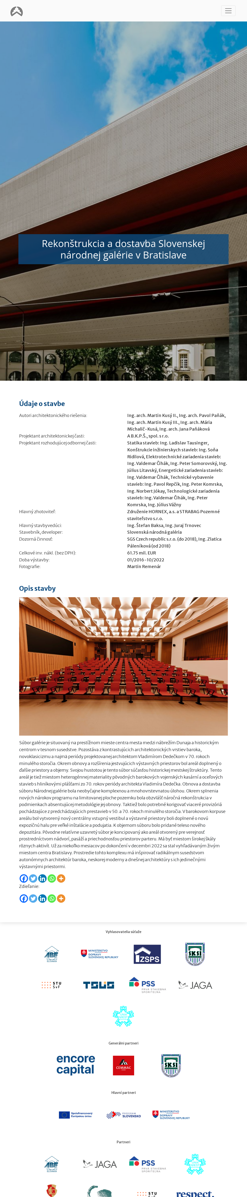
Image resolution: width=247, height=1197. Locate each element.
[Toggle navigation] (228, 10)
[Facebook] (24, 878)
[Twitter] (33, 878)
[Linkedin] (42, 878)
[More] (61, 878)
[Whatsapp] (52, 878)
